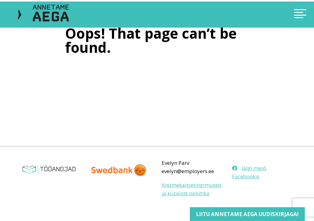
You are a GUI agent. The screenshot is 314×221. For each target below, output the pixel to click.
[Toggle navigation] (268, 15)
